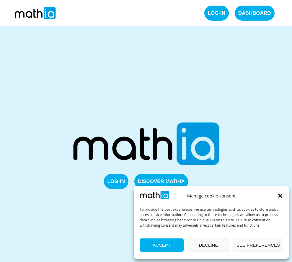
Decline (208, 245)
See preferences (258, 245)
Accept (162, 245)
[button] (280, 196)
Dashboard (254, 13)
